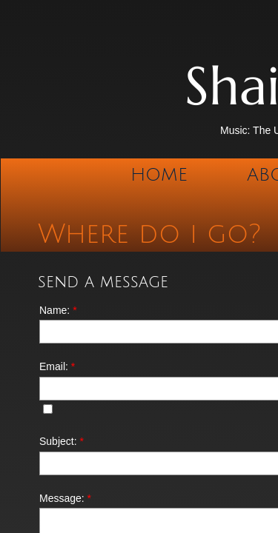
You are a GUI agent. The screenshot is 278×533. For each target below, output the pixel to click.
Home (159, 174)
